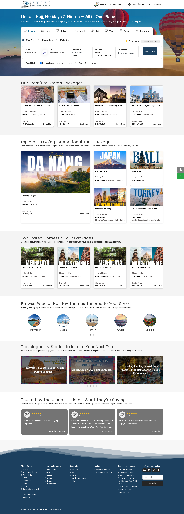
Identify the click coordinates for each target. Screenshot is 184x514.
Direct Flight (29, 63)
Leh (73, 473)
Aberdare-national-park (79, 478)
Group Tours (51, 470)
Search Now (150, 51)
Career (25, 486)
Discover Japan (101, 171)
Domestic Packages (103, 470)
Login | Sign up (136, 4)
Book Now (47, 124)
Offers (25, 478)
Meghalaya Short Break (32, 267)
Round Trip (47, 40)
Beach (49, 481)
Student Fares (64, 63)
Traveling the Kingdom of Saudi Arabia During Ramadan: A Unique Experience (140, 370)
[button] (90, 335)
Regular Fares (46, 63)
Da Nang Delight (29, 196)
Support (100, 4)
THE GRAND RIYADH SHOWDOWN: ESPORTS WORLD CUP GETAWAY (126, 472)
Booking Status (116, 4)
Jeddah (74, 475)
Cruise (49, 475)
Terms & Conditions (30, 472)
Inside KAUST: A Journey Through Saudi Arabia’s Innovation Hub (127, 489)
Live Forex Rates (154, 4)
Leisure (50, 473)
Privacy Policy (28, 475)
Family (49, 478)
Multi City (64, 40)
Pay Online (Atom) (29, 495)
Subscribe (152, 483)
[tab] (29, 31)
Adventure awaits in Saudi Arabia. (92, 369)
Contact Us (27, 481)
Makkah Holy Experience (69, 106)
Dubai (74, 481)
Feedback (26, 497)
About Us (26, 469)
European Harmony (103, 209)
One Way (30, 40)
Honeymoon (51, 484)
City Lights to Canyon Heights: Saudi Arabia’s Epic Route (128, 481)
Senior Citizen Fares (85, 63)
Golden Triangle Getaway (69, 267)
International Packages (104, 473)
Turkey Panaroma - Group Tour (144, 209)
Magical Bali (137, 171)
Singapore (75, 470)
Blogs (25, 483)
